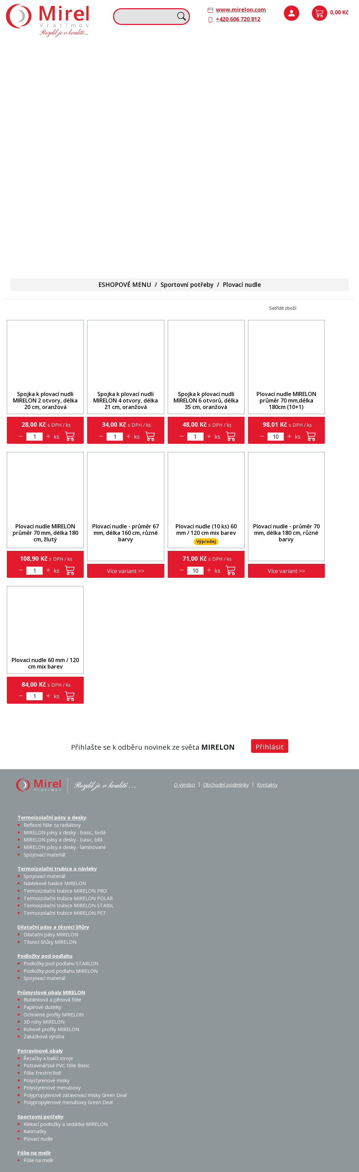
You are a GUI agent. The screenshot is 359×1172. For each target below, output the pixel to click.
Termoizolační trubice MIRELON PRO (65, 891)
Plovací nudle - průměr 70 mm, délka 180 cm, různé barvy (286, 533)
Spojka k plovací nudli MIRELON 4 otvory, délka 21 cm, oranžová (125, 400)
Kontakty (267, 784)
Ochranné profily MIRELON (54, 1014)
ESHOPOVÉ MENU (124, 284)
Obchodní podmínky (226, 784)
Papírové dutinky (42, 1007)
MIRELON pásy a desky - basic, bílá (63, 839)
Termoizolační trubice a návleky (126, 52)
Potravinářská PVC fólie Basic (56, 1065)
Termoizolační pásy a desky (45, 48)
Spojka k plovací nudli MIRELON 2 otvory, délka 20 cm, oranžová (45, 400)
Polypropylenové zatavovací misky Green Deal (75, 1095)
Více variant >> (125, 571)
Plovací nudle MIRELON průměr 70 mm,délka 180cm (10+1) (286, 400)
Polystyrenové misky (46, 1080)
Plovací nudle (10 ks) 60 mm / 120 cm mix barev (206, 530)
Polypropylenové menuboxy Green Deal (49, 249)
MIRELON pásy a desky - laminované (65, 847)
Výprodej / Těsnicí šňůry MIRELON (249, 101)
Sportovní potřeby (120, 163)
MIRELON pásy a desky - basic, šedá (65, 832)
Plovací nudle (158, 177)
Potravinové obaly (33, 163)
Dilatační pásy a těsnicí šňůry (222, 48)
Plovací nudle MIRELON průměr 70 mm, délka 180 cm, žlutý (45, 533)
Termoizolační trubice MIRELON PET (150, 115)
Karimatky (35, 1131)
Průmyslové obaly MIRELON (308, 96)
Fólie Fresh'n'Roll (42, 1073)
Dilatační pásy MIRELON (51, 934)
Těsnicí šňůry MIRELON (230, 66)
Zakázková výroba (338, 138)
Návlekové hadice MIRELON (55, 883)
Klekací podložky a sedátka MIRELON (66, 1124)
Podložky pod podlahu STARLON (61, 963)
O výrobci (184, 784)
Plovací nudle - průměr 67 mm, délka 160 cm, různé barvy (125, 533)
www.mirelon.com (241, 9)
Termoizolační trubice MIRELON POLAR (68, 898)
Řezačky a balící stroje (48, 1058)
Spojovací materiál (336, 62)
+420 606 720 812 (238, 19)
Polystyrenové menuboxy (52, 1087)
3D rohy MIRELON (44, 1022)
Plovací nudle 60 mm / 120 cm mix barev (45, 663)
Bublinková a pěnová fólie (304, 118)
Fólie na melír (202, 163)
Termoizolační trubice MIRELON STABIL (69, 905)
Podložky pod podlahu (301, 48)
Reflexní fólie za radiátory (52, 825)
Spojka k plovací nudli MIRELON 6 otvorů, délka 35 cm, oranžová (206, 400)
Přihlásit (270, 746)
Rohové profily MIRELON (51, 1029)
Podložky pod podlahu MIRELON (319, 71)
